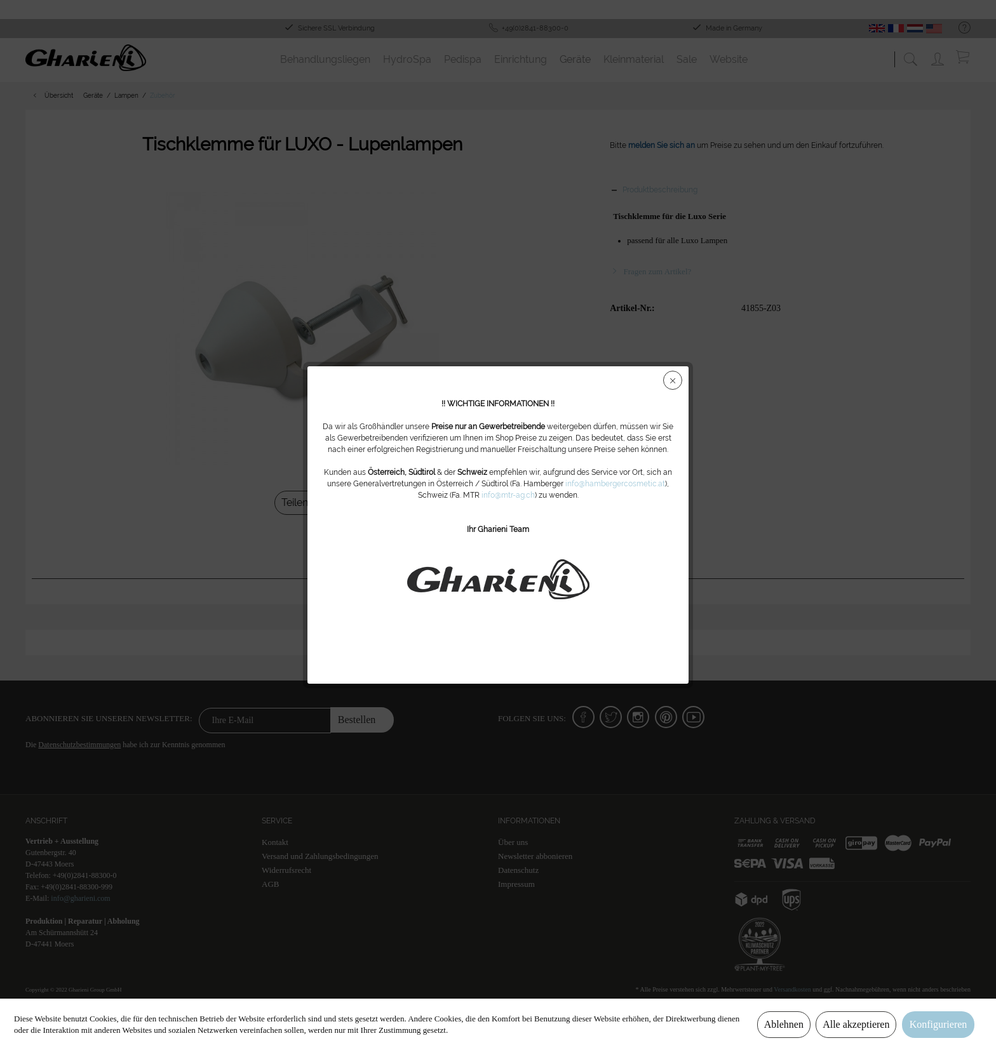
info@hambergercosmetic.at (615, 483)
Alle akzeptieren (856, 1024)
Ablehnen (784, 1024)
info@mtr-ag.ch (508, 495)
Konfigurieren (938, 1024)
